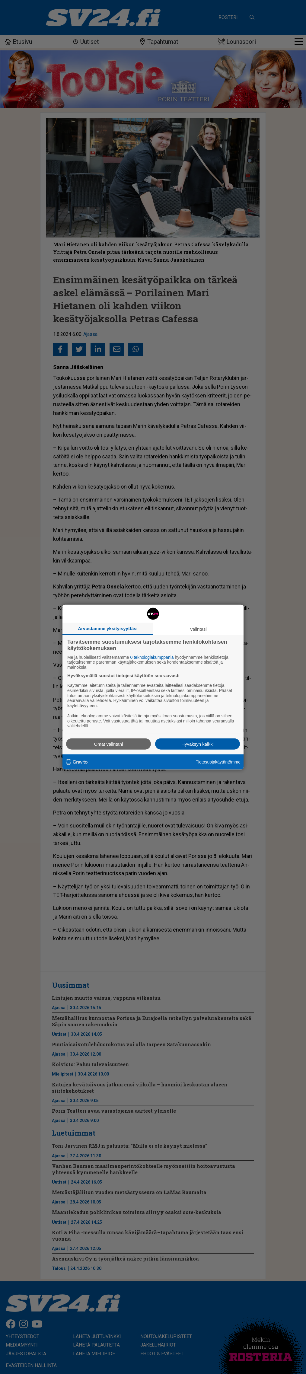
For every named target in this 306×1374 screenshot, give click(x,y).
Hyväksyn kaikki (197, 744)
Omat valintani (108, 744)
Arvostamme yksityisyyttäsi (108, 628)
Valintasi (198, 628)
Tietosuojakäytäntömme (218, 761)
